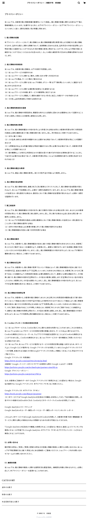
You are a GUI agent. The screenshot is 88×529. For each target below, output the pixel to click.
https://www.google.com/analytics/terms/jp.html (26, 361)
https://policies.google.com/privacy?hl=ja (23, 374)
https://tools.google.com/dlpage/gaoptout (23, 394)
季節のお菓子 (7, 494)
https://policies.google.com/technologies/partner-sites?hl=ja (31, 367)
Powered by (44, 517)
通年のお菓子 (7, 487)
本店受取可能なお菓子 (10, 502)
